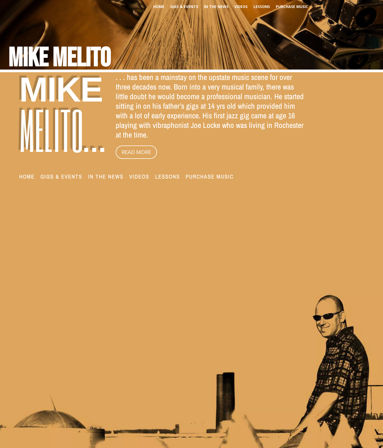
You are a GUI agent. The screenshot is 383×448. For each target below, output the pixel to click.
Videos (241, 7)
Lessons (261, 7)
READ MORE (136, 152)
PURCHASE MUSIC (292, 7)
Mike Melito (59, 58)
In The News (216, 7)
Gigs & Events (184, 7)
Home (158, 7)
